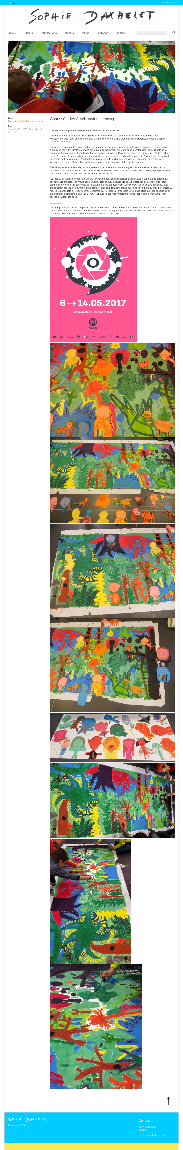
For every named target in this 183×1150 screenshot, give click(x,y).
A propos (102, 33)
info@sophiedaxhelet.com (152, 1135)
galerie (29, 33)
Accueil (13, 33)
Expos (85, 33)
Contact (121, 33)
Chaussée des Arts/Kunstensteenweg (25, 121)
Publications (49, 33)
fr (9, 2)
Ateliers (69, 33)
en (14, 2)
